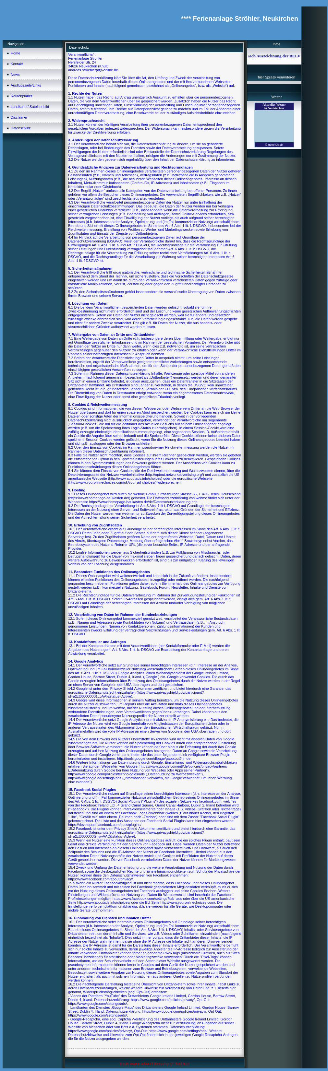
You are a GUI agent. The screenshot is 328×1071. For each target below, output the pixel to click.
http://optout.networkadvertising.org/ (174, 475)
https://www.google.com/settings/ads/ (97, 1004)
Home (15, 53)
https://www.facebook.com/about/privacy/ (100, 879)
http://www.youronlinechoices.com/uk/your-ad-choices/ (112, 482)
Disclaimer (19, 117)
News (15, 74)
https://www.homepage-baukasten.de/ (99, 498)
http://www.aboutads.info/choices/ (103, 902)
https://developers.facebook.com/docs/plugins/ (104, 825)
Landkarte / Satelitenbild (30, 107)
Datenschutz (20, 128)
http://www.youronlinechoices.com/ (187, 902)
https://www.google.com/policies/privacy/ (163, 1000)
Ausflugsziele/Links (26, 85)
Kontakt (17, 64)
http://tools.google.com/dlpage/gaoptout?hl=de (153, 758)
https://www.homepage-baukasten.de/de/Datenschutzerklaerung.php (143, 502)
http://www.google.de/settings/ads (94, 778)
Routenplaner (21, 96)
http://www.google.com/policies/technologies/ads (106, 774)
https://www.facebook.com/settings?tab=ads (147, 898)
